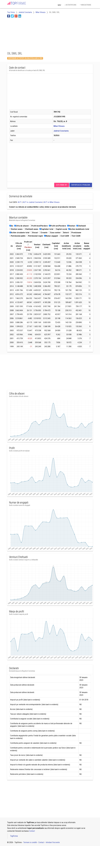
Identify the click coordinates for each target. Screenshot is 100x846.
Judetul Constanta (61, 131)
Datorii (65, 232)
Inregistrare (85, 5)
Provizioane (75, 232)
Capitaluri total (46, 229)
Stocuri (34, 232)
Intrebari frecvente (53, 842)
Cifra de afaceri (21, 226)
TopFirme (14, 836)
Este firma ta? (61, 185)
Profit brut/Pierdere (39, 226)
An (11, 226)
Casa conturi (55, 232)
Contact (32, 831)
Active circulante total (19, 232)
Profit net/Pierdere (57, 226)
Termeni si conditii (30, 842)
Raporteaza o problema (80, 185)
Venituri (71, 226)
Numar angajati (51, 236)
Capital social (60, 229)
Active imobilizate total (78, 229)
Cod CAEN (64, 236)
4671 (19, 202)
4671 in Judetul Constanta (32, 202)
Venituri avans (16, 229)
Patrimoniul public (17, 236)
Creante (43, 232)
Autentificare (70, 5)
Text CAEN (75, 236)
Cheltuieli (81, 226)
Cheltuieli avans (31, 229)
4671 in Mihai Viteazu (51, 202)
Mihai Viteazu (59, 126)
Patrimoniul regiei (35, 236)
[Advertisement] (26, 34)
